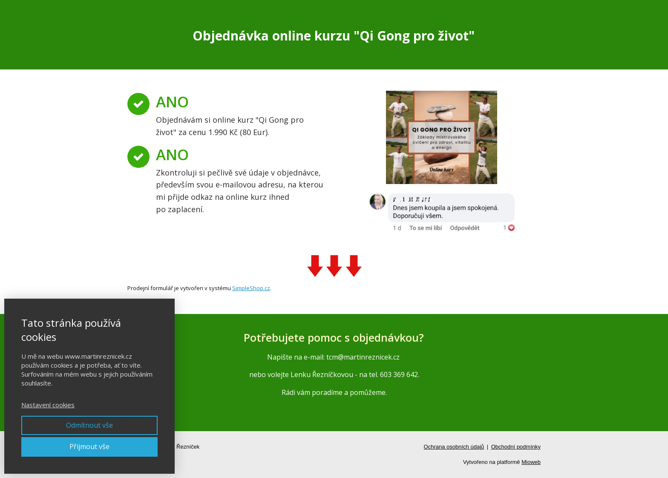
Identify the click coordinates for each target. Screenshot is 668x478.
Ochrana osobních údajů (454, 446)
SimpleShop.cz (251, 288)
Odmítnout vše (89, 425)
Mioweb (531, 462)
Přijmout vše (89, 446)
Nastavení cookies (48, 404)
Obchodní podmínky (516, 446)
